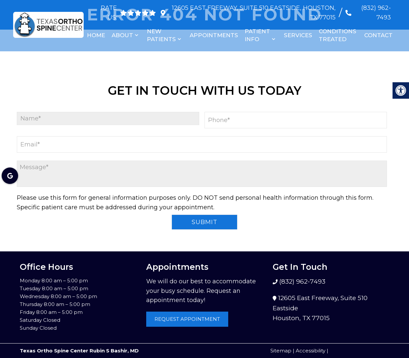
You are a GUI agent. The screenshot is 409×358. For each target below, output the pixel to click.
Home (96, 35)
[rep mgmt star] (147, 13)
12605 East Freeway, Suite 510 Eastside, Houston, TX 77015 (253, 12)
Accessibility (310, 350)
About (122, 35)
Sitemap (280, 350)
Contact (378, 35)
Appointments (214, 35)
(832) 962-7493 (376, 12)
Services (298, 35)
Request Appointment (187, 319)
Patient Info (257, 35)
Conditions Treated (337, 35)
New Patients (161, 35)
